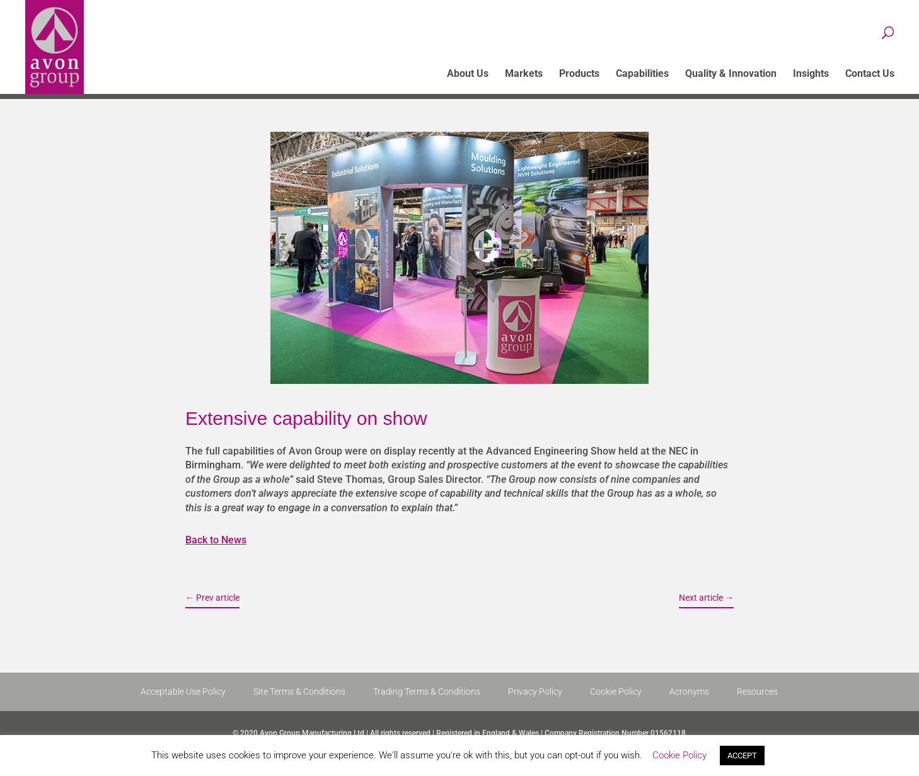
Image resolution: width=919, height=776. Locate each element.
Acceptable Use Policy (183, 691)
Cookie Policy (616, 691)
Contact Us (869, 74)
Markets (524, 74)
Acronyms (689, 691)
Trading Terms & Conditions (426, 691)
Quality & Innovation (731, 74)
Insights (811, 74)
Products (579, 74)
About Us (467, 74)
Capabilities (642, 74)
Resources (757, 691)
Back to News (215, 540)
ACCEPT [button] (742, 755)
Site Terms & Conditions (299, 691)
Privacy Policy (535, 691)
